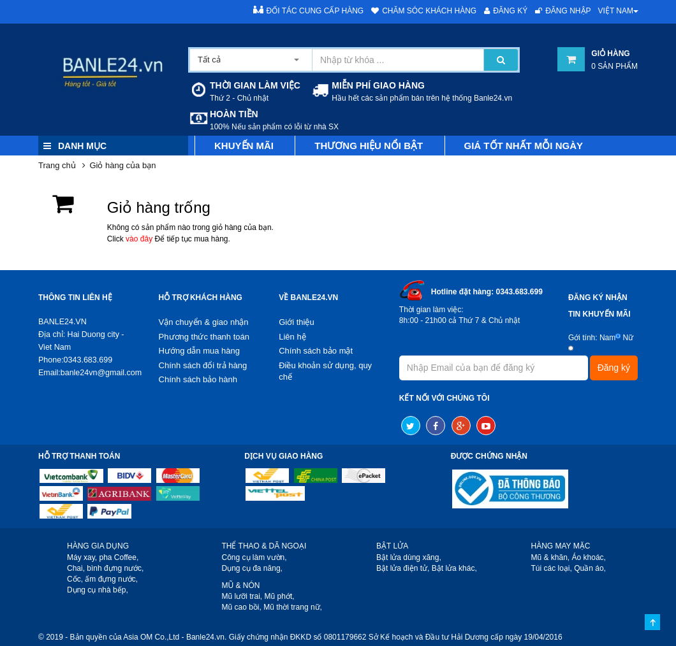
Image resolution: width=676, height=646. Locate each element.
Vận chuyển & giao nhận (204, 322)
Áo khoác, (589, 557)
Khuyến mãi (244, 145)
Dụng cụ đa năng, (252, 568)
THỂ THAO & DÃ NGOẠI (264, 546)
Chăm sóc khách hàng (423, 10)
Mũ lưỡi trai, (242, 596)
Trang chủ (57, 165)
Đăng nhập (563, 10)
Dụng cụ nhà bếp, (97, 589)
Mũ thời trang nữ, (292, 607)
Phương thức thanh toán (204, 336)
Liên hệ (292, 336)
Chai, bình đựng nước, (105, 568)
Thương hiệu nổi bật (368, 145)
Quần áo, (590, 568)
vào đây (139, 238)
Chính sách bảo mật (316, 350)
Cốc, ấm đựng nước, (102, 579)
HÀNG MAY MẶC (561, 546)
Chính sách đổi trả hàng (203, 365)
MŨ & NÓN (241, 585)
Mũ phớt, (280, 596)
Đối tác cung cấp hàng (308, 10)
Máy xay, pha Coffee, (102, 557)
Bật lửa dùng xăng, (408, 557)
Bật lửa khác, (454, 568)
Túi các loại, (551, 568)
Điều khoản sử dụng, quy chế (325, 371)
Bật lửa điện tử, (402, 568)
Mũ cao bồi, (241, 607)
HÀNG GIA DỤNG (98, 546)
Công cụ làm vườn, (254, 557)
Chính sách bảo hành (198, 379)
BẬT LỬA (392, 546)
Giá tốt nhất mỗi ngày (524, 145)
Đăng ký (505, 10)
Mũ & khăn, (550, 557)
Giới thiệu (296, 322)
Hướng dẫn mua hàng (199, 350)
